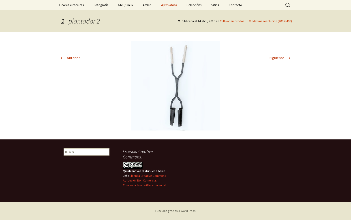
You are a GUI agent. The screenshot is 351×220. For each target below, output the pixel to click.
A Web (147, 5)
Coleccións (194, 5)
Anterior (69, 58)
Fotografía (101, 5)
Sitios (215, 5)
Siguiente (281, 58)
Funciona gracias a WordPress (175, 211)
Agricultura (169, 5)
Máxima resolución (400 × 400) (272, 21)
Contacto (235, 5)
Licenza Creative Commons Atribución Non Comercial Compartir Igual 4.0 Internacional (144, 180)
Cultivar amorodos (232, 21)
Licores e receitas (71, 5)
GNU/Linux (125, 5)
